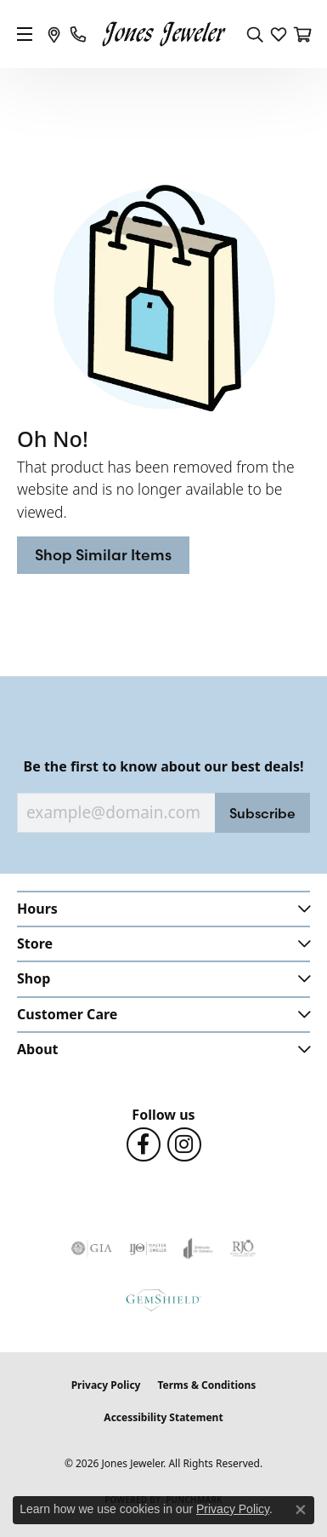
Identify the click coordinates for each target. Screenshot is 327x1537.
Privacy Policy (106, 1385)
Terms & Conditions (206, 1385)
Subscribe (262, 813)
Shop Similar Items (103, 555)
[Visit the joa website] (198, 1248)
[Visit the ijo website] (148, 1248)
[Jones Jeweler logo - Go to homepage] (163, 34)
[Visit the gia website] (91, 1248)
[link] (54, 34)
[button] (254, 34)
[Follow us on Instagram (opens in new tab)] (184, 1144)
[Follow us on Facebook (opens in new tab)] (144, 1144)
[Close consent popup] (301, 1510)
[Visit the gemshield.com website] (163, 1299)
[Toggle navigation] (24, 34)
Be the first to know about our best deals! (164, 767)
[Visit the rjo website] (243, 1248)
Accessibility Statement (163, 1417)
